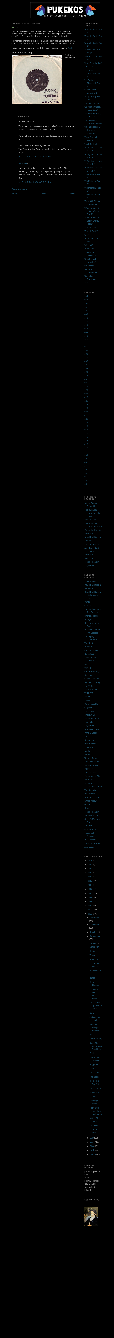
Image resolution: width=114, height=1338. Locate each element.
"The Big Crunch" (92, 103)
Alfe (86, 736)
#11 (86, 451)
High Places (89, 794)
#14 (86, 440)
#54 (86, 296)
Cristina (87, 605)
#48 (86, 318)
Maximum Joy (96, 1039)
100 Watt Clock (91, 815)
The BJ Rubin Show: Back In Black (92, 513)
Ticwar (93, 955)
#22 (86, 411)
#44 (86, 332)
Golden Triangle (91, 678)
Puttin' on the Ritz (92, 718)
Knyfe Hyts (89, 565)
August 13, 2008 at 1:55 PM (35, 156)
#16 (86, 433)
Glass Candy (90, 829)
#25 (86, 401)
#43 (86, 336)
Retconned (89, 740)
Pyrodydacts (90, 744)
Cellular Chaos (91, 650)
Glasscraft (94, 1092)
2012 (90, 897)
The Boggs (94, 1077)
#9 (85, 458)
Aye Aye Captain (91, 761)
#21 (86, 415)
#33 (86, 372)
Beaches (88, 675)
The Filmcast (95, 1125)
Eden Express (90, 711)
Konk (70, 48)
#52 (86, 303)
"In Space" (89, 266)
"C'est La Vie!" (90, 134)
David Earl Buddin (92, 537)
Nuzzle (87, 808)
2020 (90, 864)
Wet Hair (88, 668)
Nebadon (88, 588)
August (93, 943)
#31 (86, 379)
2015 (90, 885)
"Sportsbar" (89, 248)
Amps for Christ (91, 765)
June (92, 1142)
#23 (86, 408)
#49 (86, 314)
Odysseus (89, 707)
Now (44, 193)
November (94, 924)
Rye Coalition (90, 839)
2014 (90, 889)
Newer (14, 193)
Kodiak (93, 1096)
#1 (85, 487)
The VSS (88, 686)
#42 (86, 339)
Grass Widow (90, 801)
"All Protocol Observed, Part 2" (92, 73)
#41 (86, 343)
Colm (92, 1013)
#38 (86, 354)
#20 (86, 419)
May (92, 1146)
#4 (85, 476)
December (94, 917)
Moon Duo (89, 747)
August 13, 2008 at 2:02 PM (35, 182)
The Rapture (90, 643)
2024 (90, 860)
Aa (85, 664)
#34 (86, 368)
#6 (85, 469)
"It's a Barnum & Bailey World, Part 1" (91, 220)
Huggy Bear (95, 1064)
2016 (90, 881)
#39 (86, 350)
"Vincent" (88, 245)
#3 (85, 480)
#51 (86, 307)
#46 (86, 325)
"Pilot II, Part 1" (91, 231)
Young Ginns (95, 1088)
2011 (90, 901)
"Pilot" (87, 283)
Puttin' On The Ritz (92, 530)
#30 (86, 383)
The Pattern (95, 1073)
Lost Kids (88, 722)
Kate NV (88, 541)
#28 (86, 390)
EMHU (87, 751)
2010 (90, 905)
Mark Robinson (91, 581)
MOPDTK (88, 769)
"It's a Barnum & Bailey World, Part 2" (91, 211)
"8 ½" (86, 235)
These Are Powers (92, 843)
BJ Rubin (22, 164)
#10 (86, 455)
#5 (85, 473)
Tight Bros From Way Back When (96, 1111)
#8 (85, 462)
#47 (86, 321)
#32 (86, 375)
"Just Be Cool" (90, 144)
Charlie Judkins (91, 616)
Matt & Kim (95, 947)
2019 (90, 868)
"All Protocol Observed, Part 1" (92, 83)
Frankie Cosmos (91, 544)
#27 (86, 393)
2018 (90, 872)
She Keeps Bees (92, 729)
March (93, 1154)
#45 (86, 328)
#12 (86, 448)
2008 (90, 914)
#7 (85, 466)
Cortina (93, 1053)
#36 (86, 361)
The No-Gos (90, 772)
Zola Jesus (89, 847)
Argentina (94, 959)
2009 (90, 910)
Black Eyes (89, 780)
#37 (86, 357)
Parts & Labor (90, 733)
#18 (86, 426)
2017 (90, 877)
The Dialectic (90, 790)
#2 (85, 484)
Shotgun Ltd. (90, 715)
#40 (86, 346)
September (95, 936)
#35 (86, 365)
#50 (86, 310)
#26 (86, 397)
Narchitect (89, 654)
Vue (91, 1034)
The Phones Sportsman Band (96, 1005)
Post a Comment (19, 189)
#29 (86, 386)
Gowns (87, 804)
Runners (88, 647)
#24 (86, 404)
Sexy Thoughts (91, 704)
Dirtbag (87, 754)
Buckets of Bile (91, 689)
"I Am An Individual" (93, 63)
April (92, 1150)
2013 (90, 893)
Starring (88, 697)
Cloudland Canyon (92, 671)
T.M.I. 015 (88, 693)
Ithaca (92, 978)
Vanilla (87, 602)
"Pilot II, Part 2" (91, 227)
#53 (86, 300)
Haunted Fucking (92, 682)
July (92, 1138)
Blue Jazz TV (90, 519)
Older (72, 193)
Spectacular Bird (91, 797)
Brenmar (88, 700)
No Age (87, 619)
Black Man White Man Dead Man (96, 1046)
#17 (86, 429)
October (94, 932)
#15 (86, 437)
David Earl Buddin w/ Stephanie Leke (92, 595)
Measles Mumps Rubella (94, 1027)
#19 (86, 422)
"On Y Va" (88, 66)
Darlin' (92, 951)
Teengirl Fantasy (91, 562)
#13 (86, 444)
